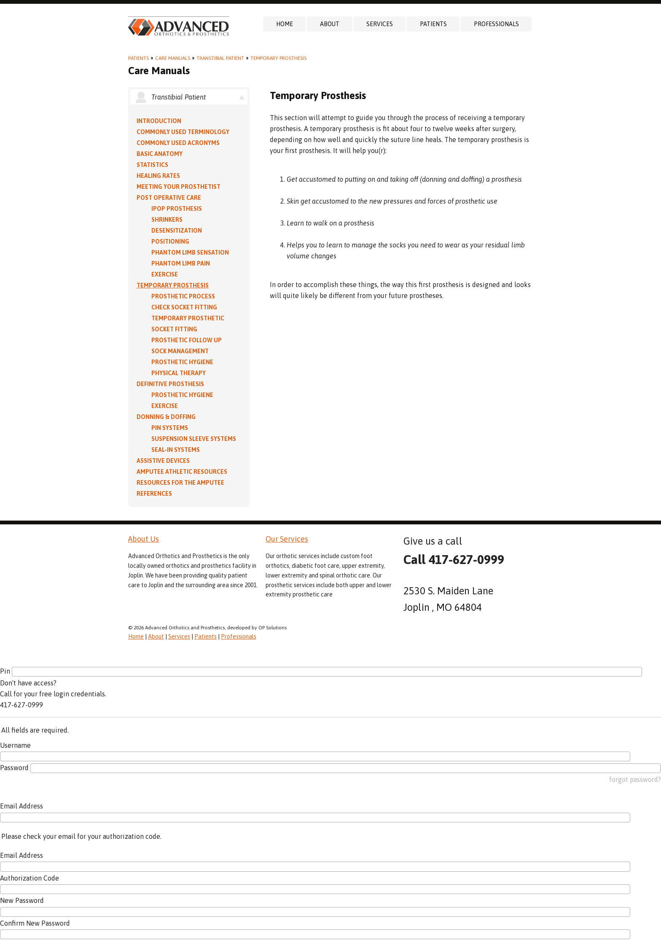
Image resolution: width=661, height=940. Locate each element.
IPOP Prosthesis (176, 208)
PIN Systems (169, 427)
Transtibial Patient (220, 58)
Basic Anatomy (160, 153)
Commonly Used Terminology (183, 132)
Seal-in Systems (175, 449)
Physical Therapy (178, 373)
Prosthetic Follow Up (186, 340)
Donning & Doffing (166, 417)
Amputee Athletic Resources (182, 471)
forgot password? (635, 779)
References (154, 493)
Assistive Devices (163, 460)
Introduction (159, 121)
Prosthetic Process (183, 296)
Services (379, 24)
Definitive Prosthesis (170, 384)
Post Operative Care (169, 197)
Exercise (164, 274)
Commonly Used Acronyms (178, 143)
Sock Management (180, 351)
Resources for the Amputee (180, 482)
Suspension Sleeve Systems (193, 438)
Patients (433, 24)
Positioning (170, 241)
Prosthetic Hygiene (182, 362)
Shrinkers (167, 219)
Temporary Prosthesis (278, 58)
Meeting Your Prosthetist (178, 186)
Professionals (496, 24)
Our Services (287, 538)
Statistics (152, 164)
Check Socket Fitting (184, 307)
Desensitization (176, 230)
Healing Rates (158, 175)
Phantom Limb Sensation (190, 252)
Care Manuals (172, 58)
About (329, 24)
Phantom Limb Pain (180, 263)
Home (284, 24)
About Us (143, 538)
